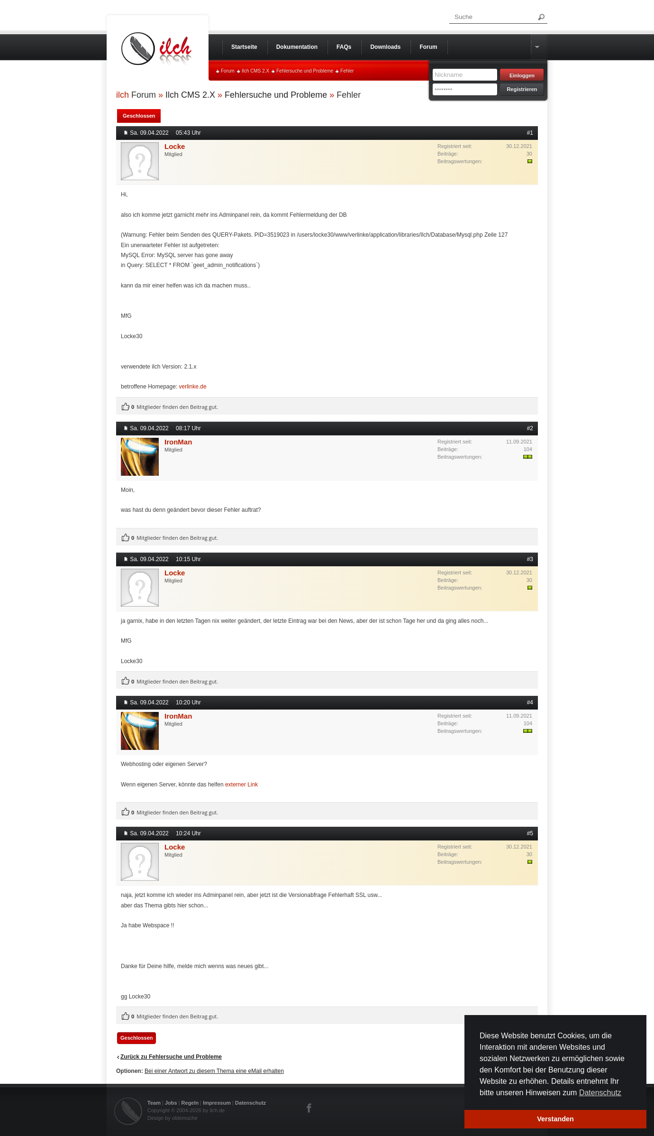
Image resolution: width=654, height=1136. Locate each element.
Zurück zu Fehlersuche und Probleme (171, 1056)
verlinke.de (193, 386)
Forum (228, 71)
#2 (530, 428)
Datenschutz (250, 1103)
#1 (530, 132)
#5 (530, 833)
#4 (530, 702)
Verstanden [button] (555, 1119)
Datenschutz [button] (600, 1093)
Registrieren (522, 89)
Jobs (171, 1103)
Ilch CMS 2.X (255, 71)
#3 (530, 559)
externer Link (241, 784)
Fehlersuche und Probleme (304, 71)
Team (154, 1103)
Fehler (347, 71)
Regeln (190, 1103)
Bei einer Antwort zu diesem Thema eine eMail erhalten (214, 1071)
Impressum (217, 1103)
